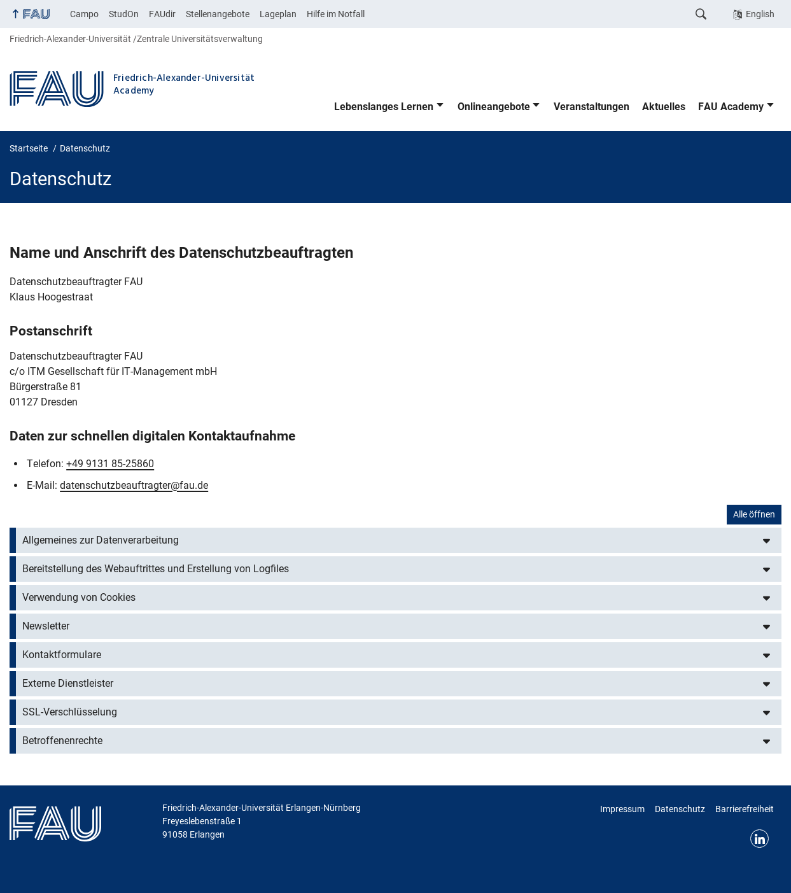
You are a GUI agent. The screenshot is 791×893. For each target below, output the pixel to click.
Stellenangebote (217, 14)
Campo (84, 14)
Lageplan (278, 14)
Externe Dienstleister (67, 683)
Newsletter (45, 626)
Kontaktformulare (61, 655)
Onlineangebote (494, 107)
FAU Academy (731, 107)
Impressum (622, 809)
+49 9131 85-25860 (110, 464)
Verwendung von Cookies (79, 597)
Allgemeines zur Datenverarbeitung (100, 540)
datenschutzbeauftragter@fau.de (134, 485)
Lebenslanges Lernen (383, 107)
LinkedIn (759, 838)
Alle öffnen (754, 514)
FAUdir (162, 14)
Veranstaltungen (591, 107)
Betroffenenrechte (62, 741)
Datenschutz (680, 809)
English (760, 14)
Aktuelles (663, 107)
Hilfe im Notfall (336, 14)
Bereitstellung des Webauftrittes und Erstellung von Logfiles (155, 569)
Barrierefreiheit (744, 809)
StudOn (124, 14)
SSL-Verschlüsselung (69, 712)
